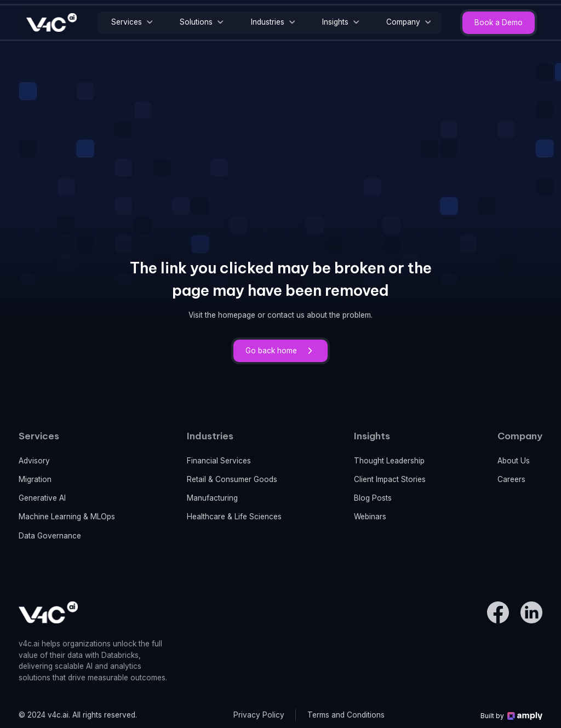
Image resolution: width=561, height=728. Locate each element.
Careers (511, 479)
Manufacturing (212, 498)
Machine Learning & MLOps (67, 516)
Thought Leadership (389, 460)
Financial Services (219, 460)
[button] (131, 23)
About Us (513, 460)
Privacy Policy (258, 714)
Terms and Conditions (346, 714)
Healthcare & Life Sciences (234, 516)
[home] (51, 22)
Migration (35, 479)
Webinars (370, 516)
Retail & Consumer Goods (232, 479)
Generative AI (42, 498)
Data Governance (50, 535)
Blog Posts (373, 498)
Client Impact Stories (390, 479)
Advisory (34, 460)
